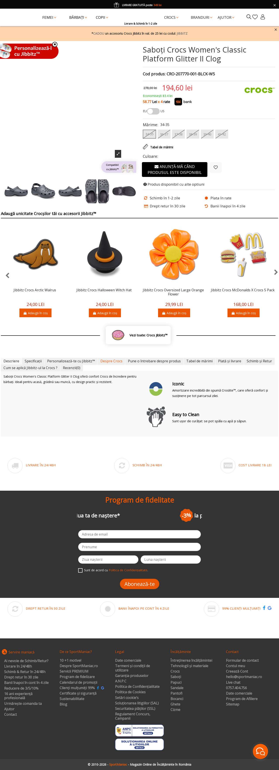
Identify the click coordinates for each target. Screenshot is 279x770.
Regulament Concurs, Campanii (132, 716)
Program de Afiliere (242, 699)
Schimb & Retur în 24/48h (24, 672)
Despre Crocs (111, 361)
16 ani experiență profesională (18, 696)
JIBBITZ (182, 33)
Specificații (33, 361)
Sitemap (232, 704)
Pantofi (176, 693)
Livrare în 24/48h (18, 666)
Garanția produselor (131, 676)
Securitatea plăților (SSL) (135, 709)
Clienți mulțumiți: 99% (77, 688)
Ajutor (9, 709)
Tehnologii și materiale (189, 666)
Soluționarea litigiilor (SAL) (137, 703)
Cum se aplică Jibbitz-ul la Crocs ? (30, 367)
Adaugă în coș (35, 313)
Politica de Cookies (130, 692)
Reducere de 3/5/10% (21, 688)
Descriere (11, 361)
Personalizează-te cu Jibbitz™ (71, 361)
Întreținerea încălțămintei (191, 660)
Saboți (175, 677)
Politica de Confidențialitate (128, 570)
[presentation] (5, 276)
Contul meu (235, 666)
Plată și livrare (229, 361)
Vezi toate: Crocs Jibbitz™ (148, 335)
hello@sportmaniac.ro (244, 677)
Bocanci (176, 699)
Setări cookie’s (127, 698)
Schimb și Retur (259, 361)
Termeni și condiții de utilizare (132, 668)
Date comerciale (128, 660)
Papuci (175, 682)
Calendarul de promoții (78, 682)
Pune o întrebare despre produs (154, 361)
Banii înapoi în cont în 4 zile (26, 683)
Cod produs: (154, 74)
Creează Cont (237, 671)
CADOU (98, 33)
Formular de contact (242, 660)
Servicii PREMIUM (74, 671)
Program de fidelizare (77, 677)
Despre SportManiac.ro (79, 666)
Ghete (175, 704)
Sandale (176, 688)
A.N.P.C (120, 681)
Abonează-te (139, 583)
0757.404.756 (236, 688)
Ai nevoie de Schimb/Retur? (26, 661)
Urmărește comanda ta (23, 704)
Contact (10, 714)
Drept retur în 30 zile (21, 677)
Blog (63, 704)
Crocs (175, 671)
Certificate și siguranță (78, 693)
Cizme (175, 710)
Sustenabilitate (72, 699)
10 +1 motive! (70, 660)
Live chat (233, 682)
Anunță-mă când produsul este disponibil (175, 169)
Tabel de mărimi (199, 361)
